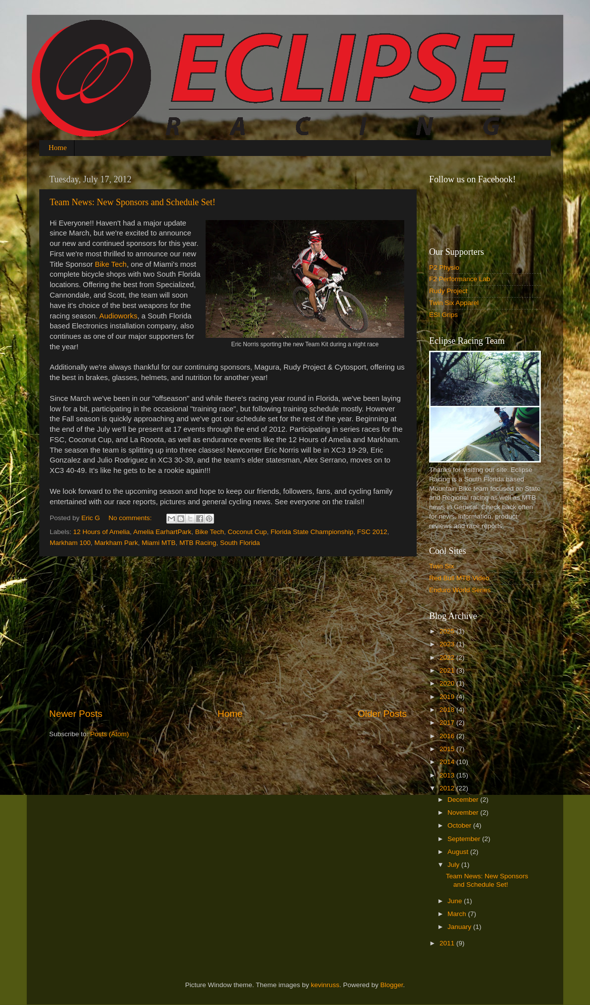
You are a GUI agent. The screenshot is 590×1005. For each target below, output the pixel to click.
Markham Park (116, 542)
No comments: (131, 518)
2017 (448, 722)
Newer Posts (75, 713)
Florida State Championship (312, 532)
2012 (448, 788)
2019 (448, 696)
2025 (448, 631)
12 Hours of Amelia (101, 532)
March (457, 914)
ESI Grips (443, 314)
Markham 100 (70, 542)
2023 (448, 644)
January (460, 926)
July (454, 864)
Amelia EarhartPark (162, 532)
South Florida (240, 542)
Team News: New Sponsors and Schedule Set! (133, 202)
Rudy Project (448, 291)
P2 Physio (444, 267)
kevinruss (325, 985)
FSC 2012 (372, 532)
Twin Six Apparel (454, 303)
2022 (448, 657)
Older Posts (382, 713)
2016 (448, 736)
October (460, 825)
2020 (448, 683)
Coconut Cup (247, 532)
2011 (448, 943)
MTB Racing (197, 542)
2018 (448, 709)
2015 (448, 749)
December (463, 799)
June (455, 901)
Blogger (391, 985)
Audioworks (118, 316)
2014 (448, 762)
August (458, 851)
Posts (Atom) (109, 734)
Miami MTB (158, 542)
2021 (448, 670)
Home (58, 148)
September (464, 839)
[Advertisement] (227, 632)
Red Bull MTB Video (459, 578)
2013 (448, 775)
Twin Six (441, 566)
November (463, 812)
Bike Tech (111, 264)
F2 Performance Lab (459, 279)
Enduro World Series (460, 590)
